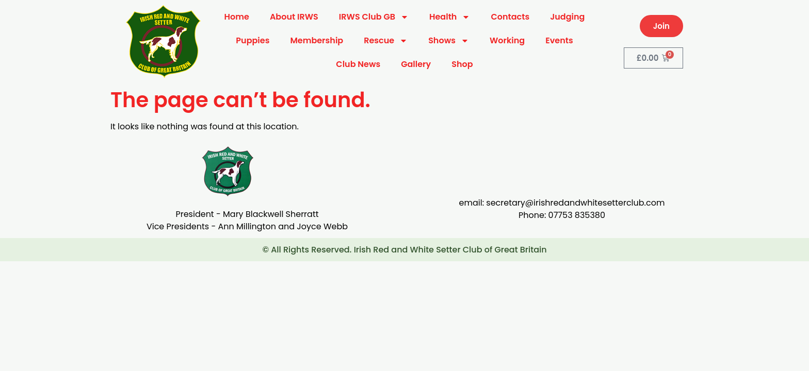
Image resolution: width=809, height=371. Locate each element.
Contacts (510, 17)
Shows (448, 40)
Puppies (252, 40)
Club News (358, 64)
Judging (567, 17)
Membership (316, 40)
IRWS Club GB (374, 17)
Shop (462, 64)
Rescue (386, 40)
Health (449, 17)
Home (236, 17)
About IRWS (294, 17)
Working (507, 40)
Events (559, 40)
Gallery (416, 64)
